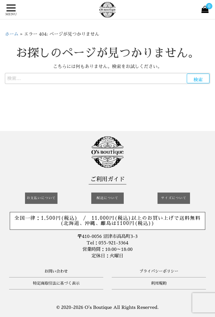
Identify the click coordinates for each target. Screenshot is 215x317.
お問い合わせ (56, 271)
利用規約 (159, 283)
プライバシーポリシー (158, 271)
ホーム (12, 34)
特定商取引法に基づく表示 (56, 283)
